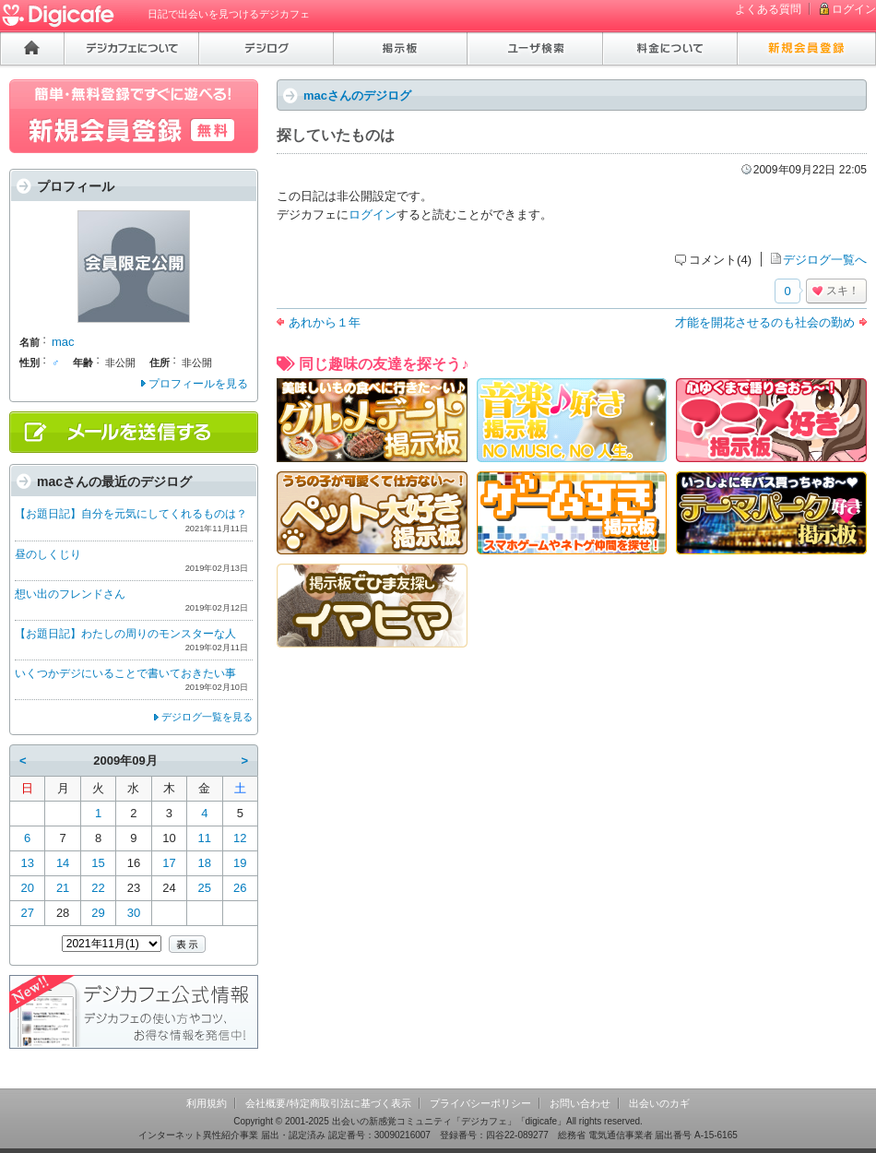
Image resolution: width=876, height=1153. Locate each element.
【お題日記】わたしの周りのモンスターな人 (125, 633)
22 (97, 888)
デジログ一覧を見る (207, 716)
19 (239, 863)
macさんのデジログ (357, 95)
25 (204, 888)
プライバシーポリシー (480, 1103)
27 (26, 913)
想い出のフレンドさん (70, 594)
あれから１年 (325, 322)
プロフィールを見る (198, 383)
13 (26, 863)
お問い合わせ (580, 1103)
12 (239, 838)
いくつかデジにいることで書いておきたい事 (125, 673)
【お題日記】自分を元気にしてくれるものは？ (131, 513)
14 (62, 863)
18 (204, 863)
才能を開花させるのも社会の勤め (765, 322)
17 (168, 863)
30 (133, 913)
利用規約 (206, 1103)
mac (63, 342)
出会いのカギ (659, 1103)
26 (239, 888)
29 (97, 913)
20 (26, 888)
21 (62, 888)
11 (204, 838)
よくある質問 (768, 9)
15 (97, 863)
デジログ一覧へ (825, 260)
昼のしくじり (48, 554)
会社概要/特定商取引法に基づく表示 (327, 1103)
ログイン (854, 9)
